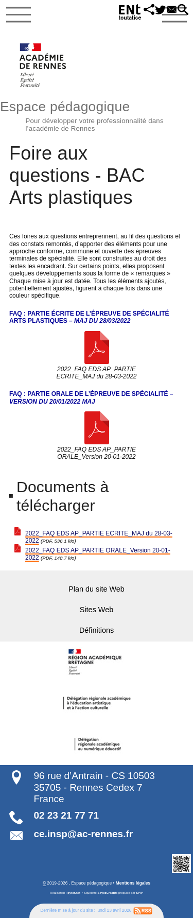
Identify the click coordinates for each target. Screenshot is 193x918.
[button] (144, 10)
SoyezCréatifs (108, 892)
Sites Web (96, 609)
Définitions (96, 630)
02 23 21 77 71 (66, 815)
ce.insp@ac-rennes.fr (83, 833)
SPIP (139, 892)
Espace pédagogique (96, 115)
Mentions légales (133, 883)
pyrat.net (73, 892)
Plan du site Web (96, 589)
